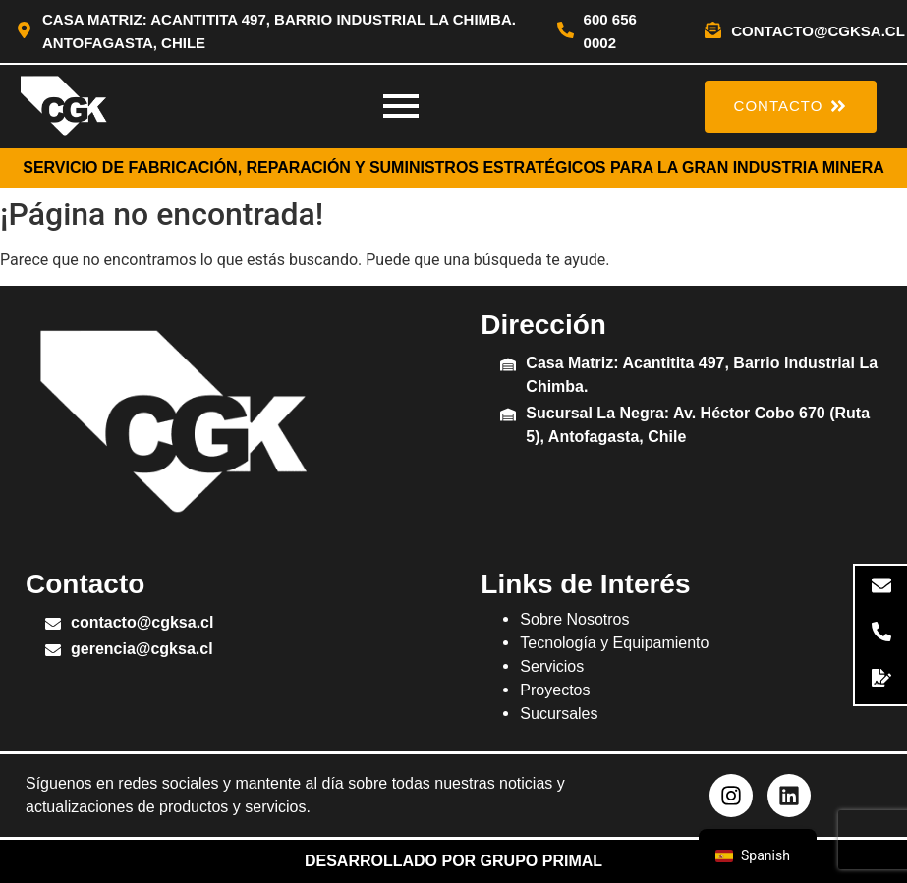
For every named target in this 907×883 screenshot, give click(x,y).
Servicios (552, 666)
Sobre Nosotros (574, 619)
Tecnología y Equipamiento (614, 643)
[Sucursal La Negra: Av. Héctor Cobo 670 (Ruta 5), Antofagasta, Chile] (508, 416)
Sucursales (558, 713)
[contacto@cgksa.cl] (713, 31)
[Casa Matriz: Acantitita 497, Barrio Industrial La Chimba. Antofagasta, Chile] (24, 31)
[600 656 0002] (565, 31)
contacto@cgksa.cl (818, 31)
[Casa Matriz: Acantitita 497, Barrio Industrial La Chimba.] (508, 366)
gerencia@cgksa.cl (142, 648)
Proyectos (555, 690)
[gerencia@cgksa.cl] (53, 651)
